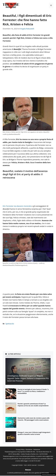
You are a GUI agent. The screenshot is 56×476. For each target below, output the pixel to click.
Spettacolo (9, 324)
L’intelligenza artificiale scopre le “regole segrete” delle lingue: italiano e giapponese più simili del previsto (28, 378)
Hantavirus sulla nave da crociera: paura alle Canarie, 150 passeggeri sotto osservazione (33, 419)
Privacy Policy (20, 449)
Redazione (36, 449)
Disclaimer (29, 449)
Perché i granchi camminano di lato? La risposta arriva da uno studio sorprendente (33, 405)
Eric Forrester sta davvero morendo (17, 206)
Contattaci (41, 465)
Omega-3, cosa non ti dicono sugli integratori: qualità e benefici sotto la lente (34, 433)
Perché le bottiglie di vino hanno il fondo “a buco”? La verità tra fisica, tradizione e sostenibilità (33, 391)
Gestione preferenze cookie (48, 474)
